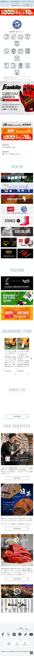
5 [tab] (16, 116)
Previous (2, 99)
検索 (5, 78)
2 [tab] (12, 116)
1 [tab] (11, 116)
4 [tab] (15, 116)
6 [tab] (17, 116)
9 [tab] (21, 116)
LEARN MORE (17, 416)
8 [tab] (20, 116)
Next (32, 99)
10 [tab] (22, 116)
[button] (2, 359)
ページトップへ (31, 652)
